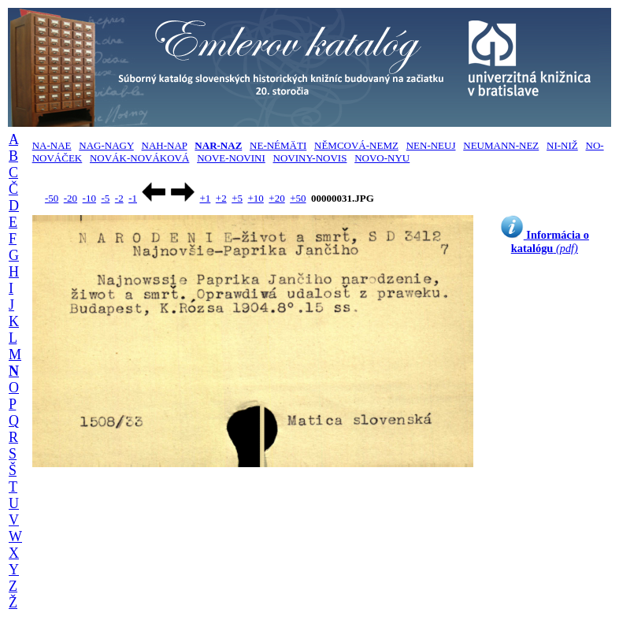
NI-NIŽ (562, 145)
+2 (221, 198)
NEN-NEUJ (431, 145)
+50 (298, 198)
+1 (204, 198)
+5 (237, 198)
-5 (105, 198)
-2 (119, 198)
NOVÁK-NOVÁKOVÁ (139, 158)
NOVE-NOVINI (231, 158)
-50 (51, 198)
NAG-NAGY (106, 145)
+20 (276, 198)
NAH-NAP (164, 145)
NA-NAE (52, 145)
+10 (256, 198)
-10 (89, 198)
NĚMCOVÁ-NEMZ (356, 145)
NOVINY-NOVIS (310, 158)
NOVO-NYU (382, 158)
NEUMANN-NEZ (501, 145)
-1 (132, 198)
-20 (70, 198)
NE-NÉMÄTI (278, 145)
